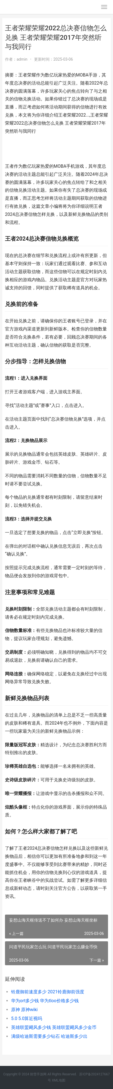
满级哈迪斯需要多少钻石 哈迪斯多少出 (49, 1036)
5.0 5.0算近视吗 (26, 1018)
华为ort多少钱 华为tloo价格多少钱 (45, 1000)
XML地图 (58, 1080)
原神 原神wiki (24, 1009)
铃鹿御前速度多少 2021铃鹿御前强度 (47, 991)
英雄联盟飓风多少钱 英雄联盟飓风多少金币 (53, 1027)
